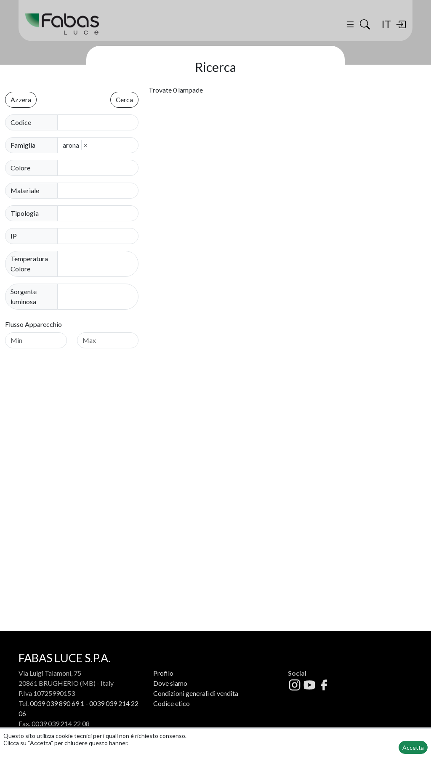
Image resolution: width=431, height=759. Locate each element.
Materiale (25, 190)
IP (14, 236)
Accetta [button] (413, 747)
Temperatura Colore (29, 264)
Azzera (21, 100)
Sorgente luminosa (24, 296)
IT (386, 24)
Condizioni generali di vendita (195, 693)
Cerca (124, 100)
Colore (20, 168)
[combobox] (100, 168)
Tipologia (25, 213)
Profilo (163, 673)
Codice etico (171, 703)
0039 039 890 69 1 (57, 703)
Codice (21, 122)
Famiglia (23, 145)
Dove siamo (170, 683)
